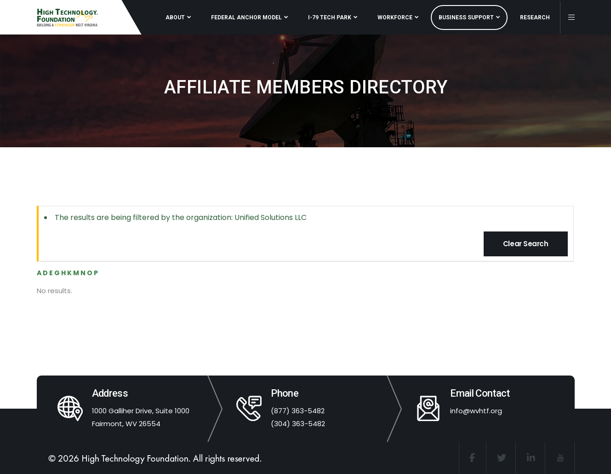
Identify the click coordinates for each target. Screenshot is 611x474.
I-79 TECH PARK (329, 17)
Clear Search (525, 244)
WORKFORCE (394, 17)
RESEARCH (535, 17)
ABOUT (175, 17)
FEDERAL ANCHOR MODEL (246, 17)
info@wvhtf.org (476, 411)
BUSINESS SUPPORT (466, 17)
